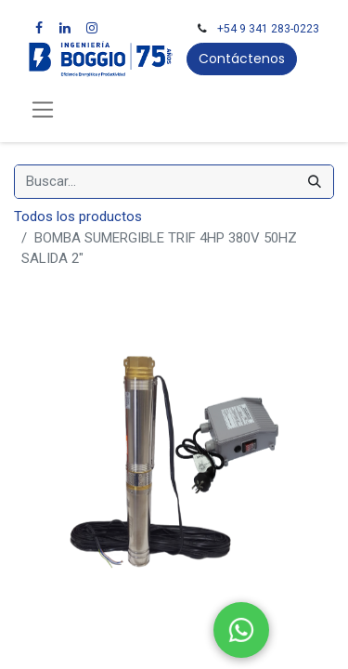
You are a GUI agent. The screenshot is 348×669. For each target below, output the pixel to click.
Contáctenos (242, 58)
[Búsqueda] (314, 181)
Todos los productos (78, 216)
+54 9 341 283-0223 (268, 28)
